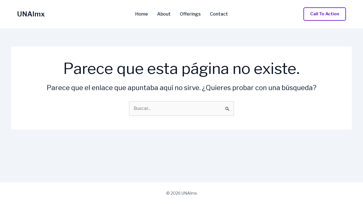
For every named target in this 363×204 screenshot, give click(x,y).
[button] (324, 14)
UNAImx (31, 14)
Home (141, 14)
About (164, 14)
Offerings (190, 14)
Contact (219, 14)
